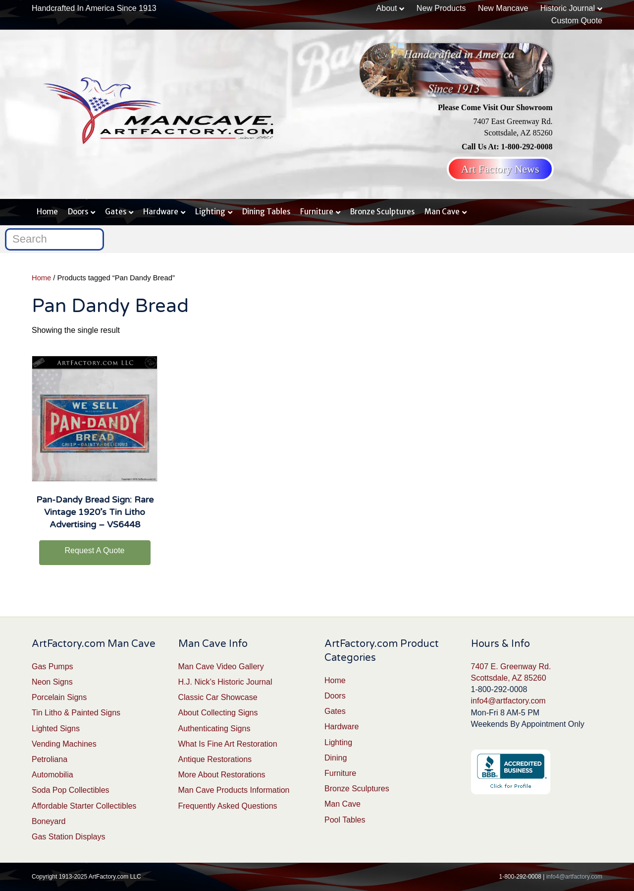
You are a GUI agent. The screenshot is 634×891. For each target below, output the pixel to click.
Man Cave (442, 211)
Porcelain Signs (59, 697)
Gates (115, 211)
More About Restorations (221, 774)
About (386, 8)
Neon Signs (52, 682)
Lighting (210, 211)
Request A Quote (95, 550)
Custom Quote (576, 20)
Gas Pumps (52, 666)
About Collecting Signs (218, 712)
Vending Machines (64, 744)
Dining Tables (266, 211)
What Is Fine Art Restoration (227, 744)
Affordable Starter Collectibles (84, 806)
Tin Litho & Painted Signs (76, 712)
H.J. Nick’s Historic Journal (225, 682)
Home (47, 211)
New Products (441, 8)
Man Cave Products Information (234, 790)
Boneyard (49, 821)
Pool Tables (344, 820)
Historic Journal (567, 8)
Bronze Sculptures (382, 211)
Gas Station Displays (69, 836)
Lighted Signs (56, 728)
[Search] (54, 239)
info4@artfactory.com (508, 701)
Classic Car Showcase (218, 697)
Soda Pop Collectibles (70, 790)
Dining (335, 758)
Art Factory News (500, 169)
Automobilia (52, 774)
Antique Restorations (215, 759)
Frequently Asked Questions (227, 806)
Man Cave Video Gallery (221, 666)
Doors (78, 211)
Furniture (316, 211)
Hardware (160, 211)
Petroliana (49, 759)
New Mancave (503, 8)
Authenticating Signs (214, 728)
